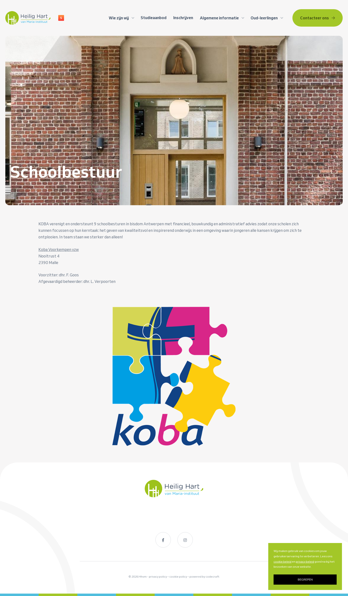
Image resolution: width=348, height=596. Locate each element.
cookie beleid (282, 561)
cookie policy (178, 576)
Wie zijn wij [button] (119, 17)
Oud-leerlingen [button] (264, 17)
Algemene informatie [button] (219, 17)
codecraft (212, 576)
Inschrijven (183, 17)
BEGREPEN (305, 579)
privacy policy (158, 576)
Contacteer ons (317, 17)
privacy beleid (305, 561)
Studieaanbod (154, 17)
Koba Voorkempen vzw (58, 249)
